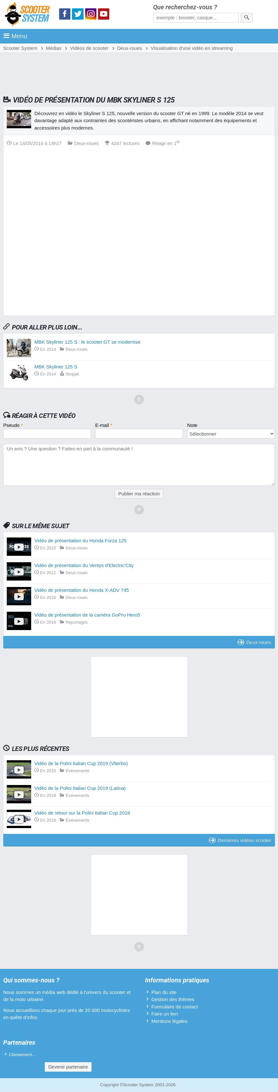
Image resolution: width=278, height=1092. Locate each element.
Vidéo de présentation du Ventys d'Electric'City (84, 565)
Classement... (22, 1054)
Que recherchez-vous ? (185, 7)
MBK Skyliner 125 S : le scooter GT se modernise (87, 342)
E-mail (103, 425)
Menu (15, 36)
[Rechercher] (247, 18)
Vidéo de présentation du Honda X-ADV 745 (81, 590)
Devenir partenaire (68, 1066)
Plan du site (163, 992)
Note (192, 425)
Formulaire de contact (174, 1006)
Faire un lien (164, 1013)
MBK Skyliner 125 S (55, 366)
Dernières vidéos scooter (240, 840)
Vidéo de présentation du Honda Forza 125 (80, 540)
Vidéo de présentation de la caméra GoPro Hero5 (87, 615)
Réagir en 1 (163, 143)
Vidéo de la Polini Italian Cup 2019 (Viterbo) (81, 763)
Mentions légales (169, 1021)
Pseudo (13, 425)
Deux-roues (254, 642)
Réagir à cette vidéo (44, 416)
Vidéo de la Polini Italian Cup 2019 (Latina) (80, 788)
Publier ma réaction (139, 493)
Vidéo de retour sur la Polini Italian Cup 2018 (82, 813)
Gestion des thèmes (172, 999)
